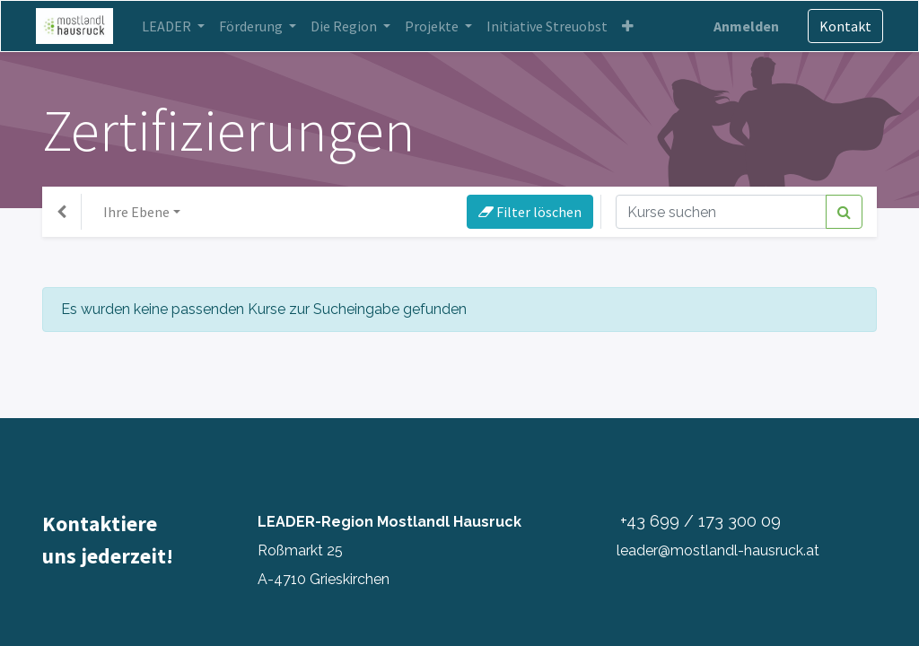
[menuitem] (553, 26)
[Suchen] (844, 212)
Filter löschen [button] (530, 212)
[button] (634, 26)
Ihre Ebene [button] (136, 212)
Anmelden (740, 26)
